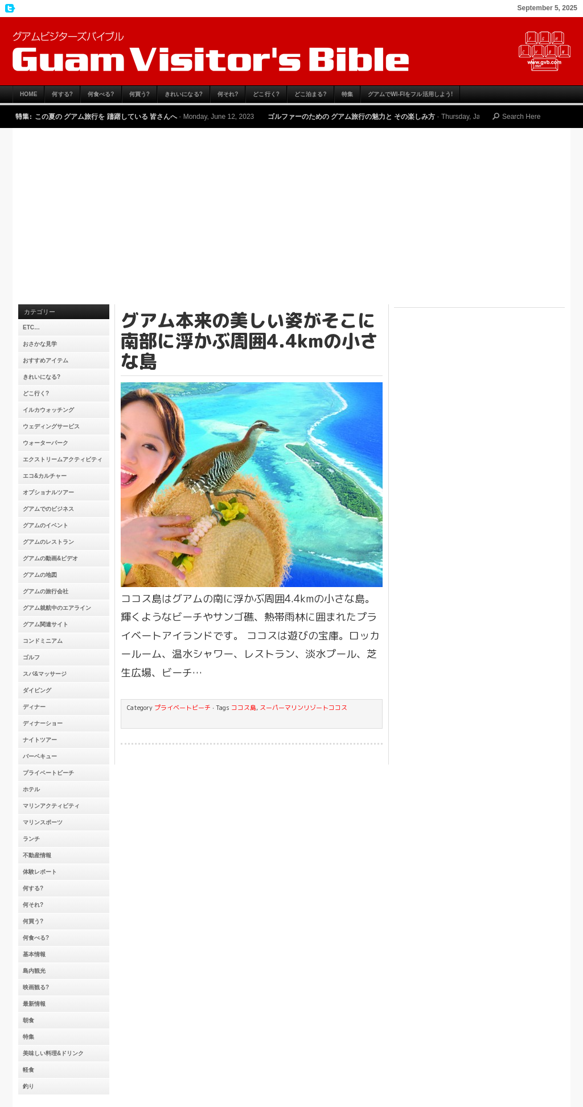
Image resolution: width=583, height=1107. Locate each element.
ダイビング (37, 690)
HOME (28, 94)
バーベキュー (40, 756)
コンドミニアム (43, 641)
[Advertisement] (291, 219)
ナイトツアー (40, 740)
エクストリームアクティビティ (62, 459)
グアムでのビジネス (48, 509)
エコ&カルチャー (45, 476)
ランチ (31, 839)
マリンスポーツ (43, 822)
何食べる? (101, 94)
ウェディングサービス (51, 426)
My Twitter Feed (8, 8)
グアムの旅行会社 (45, 591)
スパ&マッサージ (45, 674)
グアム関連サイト (45, 624)
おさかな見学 (40, 344)
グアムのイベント (45, 525)
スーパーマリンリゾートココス (303, 707)
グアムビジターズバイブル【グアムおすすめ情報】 (291, 51)
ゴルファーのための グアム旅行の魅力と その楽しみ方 (352, 117)
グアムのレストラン (48, 542)
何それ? (228, 94)
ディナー (34, 707)
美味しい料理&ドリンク (53, 1053)
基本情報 (34, 954)
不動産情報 (37, 855)
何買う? (139, 94)
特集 (347, 94)
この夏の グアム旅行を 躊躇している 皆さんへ (106, 117)
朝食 (28, 1020)
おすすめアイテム (45, 360)
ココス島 (243, 707)
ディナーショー (43, 723)
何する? (62, 94)
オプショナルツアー (48, 492)
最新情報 (34, 1004)
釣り (28, 1086)
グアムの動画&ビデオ (50, 558)
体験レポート (40, 872)
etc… (31, 327)
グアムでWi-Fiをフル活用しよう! (410, 94)
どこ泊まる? (310, 94)
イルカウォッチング (48, 410)
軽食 (28, 1070)
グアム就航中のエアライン (57, 608)
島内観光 (34, 971)
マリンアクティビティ (51, 806)
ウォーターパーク (45, 443)
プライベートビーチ (48, 773)
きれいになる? (184, 94)
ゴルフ (31, 657)
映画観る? (36, 987)
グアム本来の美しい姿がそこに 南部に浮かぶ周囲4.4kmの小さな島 (249, 341)
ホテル (31, 789)
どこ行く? (266, 94)
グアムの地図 (40, 575)
